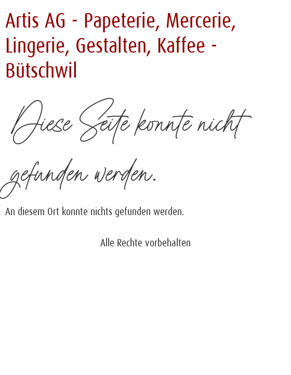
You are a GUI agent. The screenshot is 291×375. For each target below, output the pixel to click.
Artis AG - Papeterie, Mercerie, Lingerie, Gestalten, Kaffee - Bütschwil (120, 45)
